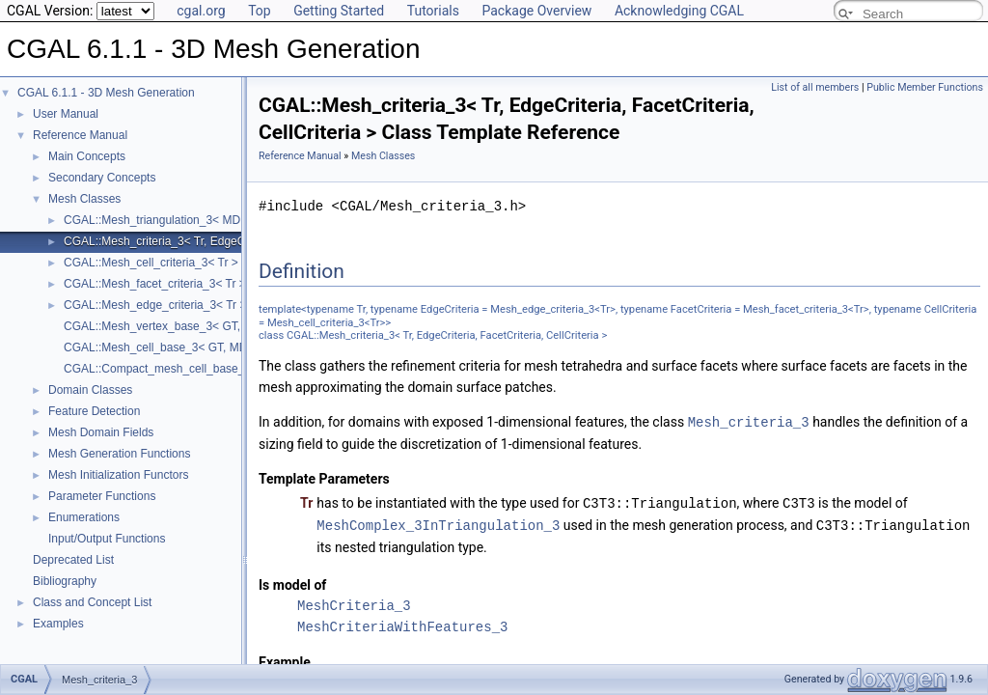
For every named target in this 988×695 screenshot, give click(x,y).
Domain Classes (90, 390)
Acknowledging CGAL (679, 10)
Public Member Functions (924, 87)
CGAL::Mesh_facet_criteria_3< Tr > (155, 284)
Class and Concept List (92, 602)
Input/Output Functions (106, 538)
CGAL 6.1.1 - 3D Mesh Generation (106, 92)
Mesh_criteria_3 (749, 421)
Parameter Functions (101, 496)
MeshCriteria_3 (354, 603)
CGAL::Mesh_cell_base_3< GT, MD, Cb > (171, 347)
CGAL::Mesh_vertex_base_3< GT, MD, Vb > (178, 326)
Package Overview (536, 10)
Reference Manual (80, 135)
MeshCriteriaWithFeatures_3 (402, 624)
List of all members (815, 87)
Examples (58, 623)
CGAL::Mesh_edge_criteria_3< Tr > (155, 305)
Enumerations (84, 517)
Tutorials (433, 10)
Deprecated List (73, 560)
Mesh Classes (84, 199)
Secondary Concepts (101, 177)
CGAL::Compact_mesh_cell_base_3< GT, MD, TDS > (202, 368)
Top (259, 10)
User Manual (65, 114)
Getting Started (338, 10)
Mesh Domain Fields (100, 432)
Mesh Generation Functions (119, 453)
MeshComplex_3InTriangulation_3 (438, 523)
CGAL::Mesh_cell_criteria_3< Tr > (151, 262)
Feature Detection (94, 411)
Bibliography (64, 581)
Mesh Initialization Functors (118, 475)
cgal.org (201, 10)
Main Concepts (86, 156)
